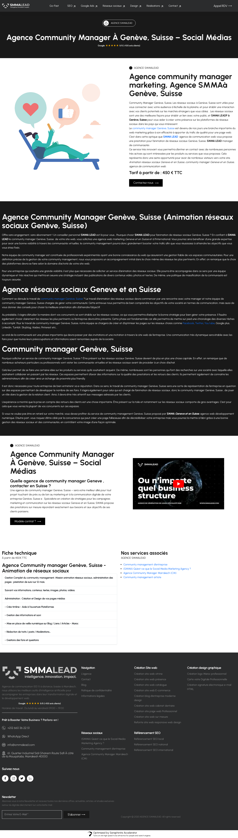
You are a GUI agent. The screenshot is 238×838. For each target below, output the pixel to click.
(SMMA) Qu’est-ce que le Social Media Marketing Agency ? (157, 568)
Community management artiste (142, 577)
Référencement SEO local (149, 738)
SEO (69, 5)
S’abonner (76, 814)
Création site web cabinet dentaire (154, 705)
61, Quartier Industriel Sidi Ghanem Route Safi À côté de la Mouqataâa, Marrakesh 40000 (38, 754)
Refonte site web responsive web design (157, 722)
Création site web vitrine (148, 673)
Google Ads (87, 5)
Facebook (188, 323)
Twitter (199, 323)
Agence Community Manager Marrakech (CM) (149, 573)
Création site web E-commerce (152, 690)
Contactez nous (145, 183)
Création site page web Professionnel (155, 711)
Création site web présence (150, 679)
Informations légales (93, 695)
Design (134, 5)
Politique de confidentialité (96, 690)
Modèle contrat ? (27, 521)
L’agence (86, 673)
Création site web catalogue (150, 684)
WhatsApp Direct (15, 736)
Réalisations (153, 5)
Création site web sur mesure (151, 716)
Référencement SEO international (153, 750)
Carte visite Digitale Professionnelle (207, 679)
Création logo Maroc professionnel (206, 673)
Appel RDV (223, 6)
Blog (83, 684)
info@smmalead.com (18, 745)
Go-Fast (54, 5)
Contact (173, 5)
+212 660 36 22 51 (16, 728)
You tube (209, 323)
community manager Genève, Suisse (153, 128)
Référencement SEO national (151, 744)
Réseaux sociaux (112, 5)
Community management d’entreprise (145, 564)
